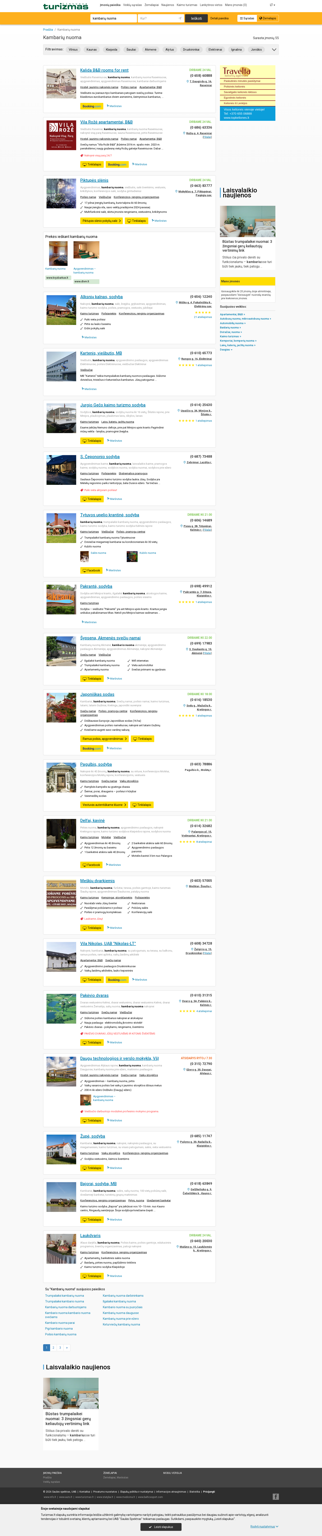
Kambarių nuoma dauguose (121, 1313)
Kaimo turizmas (187, 5)
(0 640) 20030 (201, 1241)
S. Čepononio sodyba (100, 456)
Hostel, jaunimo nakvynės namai (99, 87)
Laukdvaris (90, 1235)
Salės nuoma (98, 552)
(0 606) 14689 (201, 520)
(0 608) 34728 (201, 943)
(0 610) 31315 (201, 995)
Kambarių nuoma (55, 268)
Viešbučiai (105, 197)
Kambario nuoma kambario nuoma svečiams (67, 1315)
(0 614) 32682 (201, 826)
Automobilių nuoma (231, 323)
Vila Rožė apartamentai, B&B (106, 122)
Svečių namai (88, 654)
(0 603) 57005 (201, 881)
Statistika (194, 1491)
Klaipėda (111, 49)
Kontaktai (84, 1491)
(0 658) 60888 (201, 76)
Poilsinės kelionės (234, 86)
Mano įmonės (236, 5)
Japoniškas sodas (97, 694)
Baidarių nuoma (229, 327)
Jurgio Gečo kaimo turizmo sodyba (113, 405)
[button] (274, 50)
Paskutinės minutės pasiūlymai (242, 81)
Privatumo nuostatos (105, 1491)
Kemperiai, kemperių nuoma (237, 340)
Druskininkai (191, 49)
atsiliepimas (203, 317)
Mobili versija (172, 1473)
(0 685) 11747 (201, 1136)
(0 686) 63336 (201, 127)
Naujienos (167, 5)
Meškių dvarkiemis (97, 880)
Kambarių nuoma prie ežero (121, 1318)
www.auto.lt (65, 1497)
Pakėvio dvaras (94, 995)
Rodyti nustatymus (264, 1526)
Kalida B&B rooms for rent (104, 70)
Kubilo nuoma (148, 552)
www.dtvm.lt (82, 281)
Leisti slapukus (161, 1527)
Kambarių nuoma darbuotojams (65, 1307)
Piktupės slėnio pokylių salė (102, 220)
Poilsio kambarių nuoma (60, 1334)
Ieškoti (196, 18)
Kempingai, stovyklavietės (116, 897)
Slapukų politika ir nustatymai (136, 1491)
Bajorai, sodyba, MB (98, 1183)
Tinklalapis (92, 164)
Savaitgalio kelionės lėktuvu (240, 92)
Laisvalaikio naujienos (78, 1367)
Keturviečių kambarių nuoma (121, 1324)
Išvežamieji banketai (159, 1200)
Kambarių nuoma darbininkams (123, 1295)
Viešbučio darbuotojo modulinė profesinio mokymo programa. (121, 1111)
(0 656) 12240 (201, 297)
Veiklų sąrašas (132, 5)
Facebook (91, 571)
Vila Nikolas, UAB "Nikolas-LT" (108, 943)
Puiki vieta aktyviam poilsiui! (100, 490)
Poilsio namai (129, 87)
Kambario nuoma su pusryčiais (123, 1307)
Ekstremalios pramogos (133, 473)
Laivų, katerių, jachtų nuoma (117, 421)
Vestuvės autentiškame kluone (104, 804)
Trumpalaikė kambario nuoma (64, 1301)
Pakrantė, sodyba (96, 586)
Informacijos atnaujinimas (171, 1491)
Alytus (170, 49)
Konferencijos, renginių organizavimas (136, 197)
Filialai (207, 136)
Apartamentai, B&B (150, 87)
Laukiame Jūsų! (93, 918)
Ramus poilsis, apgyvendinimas (105, 738)
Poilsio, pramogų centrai (130, 531)
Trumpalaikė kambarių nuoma (64, 1295)
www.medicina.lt (125, 1497)
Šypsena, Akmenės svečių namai (110, 637)
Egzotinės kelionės (235, 97)
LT (273, 5)
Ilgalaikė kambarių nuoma (119, 1301)
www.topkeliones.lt (236, 117)
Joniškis (256, 49)
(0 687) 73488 (201, 456)
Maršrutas (114, 106)
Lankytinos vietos (211, 5)
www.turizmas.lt (84, 1497)
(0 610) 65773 (201, 353)
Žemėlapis (267, 18)
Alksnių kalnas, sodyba (101, 296)
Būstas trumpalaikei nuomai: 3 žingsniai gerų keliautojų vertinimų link (68, 1418)
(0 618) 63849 (201, 1184)
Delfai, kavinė (92, 820)
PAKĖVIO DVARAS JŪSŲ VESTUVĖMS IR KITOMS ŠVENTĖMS (119, 1033)
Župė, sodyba (92, 1136)
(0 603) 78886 (201, 764)
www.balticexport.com (150, 1497)
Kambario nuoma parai (60, 1322)
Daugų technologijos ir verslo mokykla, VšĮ (119, 1058)
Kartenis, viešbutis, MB (101, 353)
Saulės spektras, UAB (64, 1491)
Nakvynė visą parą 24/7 (98, 155)
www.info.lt (50, 1497)
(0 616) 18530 (201, 700)
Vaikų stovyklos (129, 781)
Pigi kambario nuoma (59, 1328)
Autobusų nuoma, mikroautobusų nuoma (244, 318)
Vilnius (73, 49)
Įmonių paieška (110, 5)
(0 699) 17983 (201, 643)
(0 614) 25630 (201, 405)
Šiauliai (131, 49)
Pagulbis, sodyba (96, 764)
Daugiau (226, 349)
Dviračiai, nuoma (230, 332)
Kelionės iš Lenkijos (235, 103)
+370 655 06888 (240, 113)
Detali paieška (219, 18)
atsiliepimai (204, 841)
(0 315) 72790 (201, 1064)
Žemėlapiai (152, 5)
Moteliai (106, 837)
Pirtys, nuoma (136, 1200)
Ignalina (236, 49)
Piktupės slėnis (94, 180)
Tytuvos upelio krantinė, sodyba (109, 514)
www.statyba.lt (105, 1497)
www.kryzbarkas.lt (57, 277)
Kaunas (92, 49)
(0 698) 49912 (201, 586)
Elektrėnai (215, 49)
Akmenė (150, 49)
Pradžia (47, 1477)
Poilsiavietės (108, 313)
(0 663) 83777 (201, 186)
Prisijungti (209, 1491)
